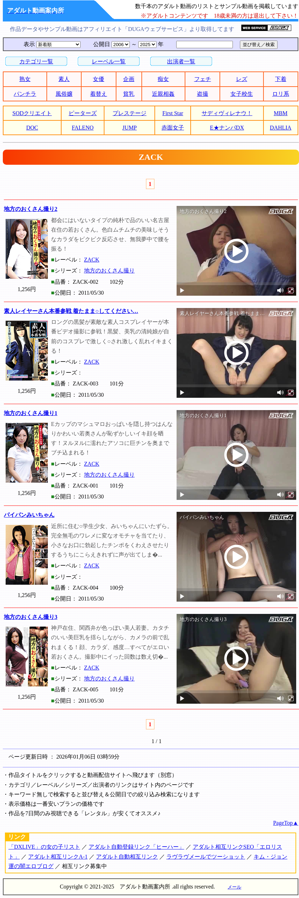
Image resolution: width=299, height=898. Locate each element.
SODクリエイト (32, 113)
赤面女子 (172, 128)
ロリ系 (280, 94)
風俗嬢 (64, 94)
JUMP (129, 128)
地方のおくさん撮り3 (30, 617)
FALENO (83, 128)
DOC (32, 128)
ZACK (92, 260)
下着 (280, 79)
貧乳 (128, 94)
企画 (128, 79)
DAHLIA (280, 128)
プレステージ (129, 113)
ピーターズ (83, 113)
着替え (98, 94)
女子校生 (241, 94)
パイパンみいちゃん (29, 515)
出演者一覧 (181, 61)
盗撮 (202, 94)
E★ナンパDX (227, 128)
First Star (173, 113)
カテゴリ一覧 (36, 61)
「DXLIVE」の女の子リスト (44, 847)
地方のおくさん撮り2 (30, 209)
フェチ (202, 79)
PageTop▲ (285, 823)
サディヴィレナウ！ (227, 113)
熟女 (25, 79)
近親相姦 (163, 94)
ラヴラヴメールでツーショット (205, 857)
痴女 (163, 79)
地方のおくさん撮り (109, 271)
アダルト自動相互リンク (127, 857)
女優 (98, 79)
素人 (64, 79)
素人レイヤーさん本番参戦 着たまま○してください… (71, 311)
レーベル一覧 (109, 61)
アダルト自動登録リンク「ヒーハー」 (136, 847)
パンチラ (25, 94)
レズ (241, 79)
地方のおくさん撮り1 (30, 413)
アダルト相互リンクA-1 (58, 857)
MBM (280, 113)
